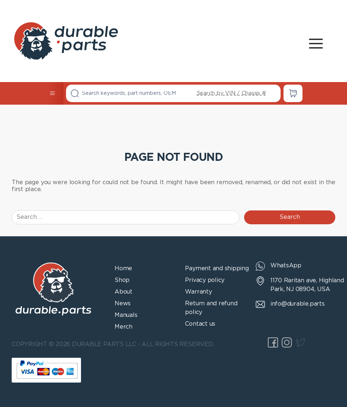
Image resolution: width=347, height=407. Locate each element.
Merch (123, 327)
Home (123, 268)
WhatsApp (285, 265)
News (123, 303)
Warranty (198, 292)
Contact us (200, 324)
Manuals (126, 315)
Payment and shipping (216, 268)
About (123, 292)
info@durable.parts (297, 304)
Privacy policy (204, 280)
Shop (122, 280)
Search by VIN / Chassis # (231, 93)
